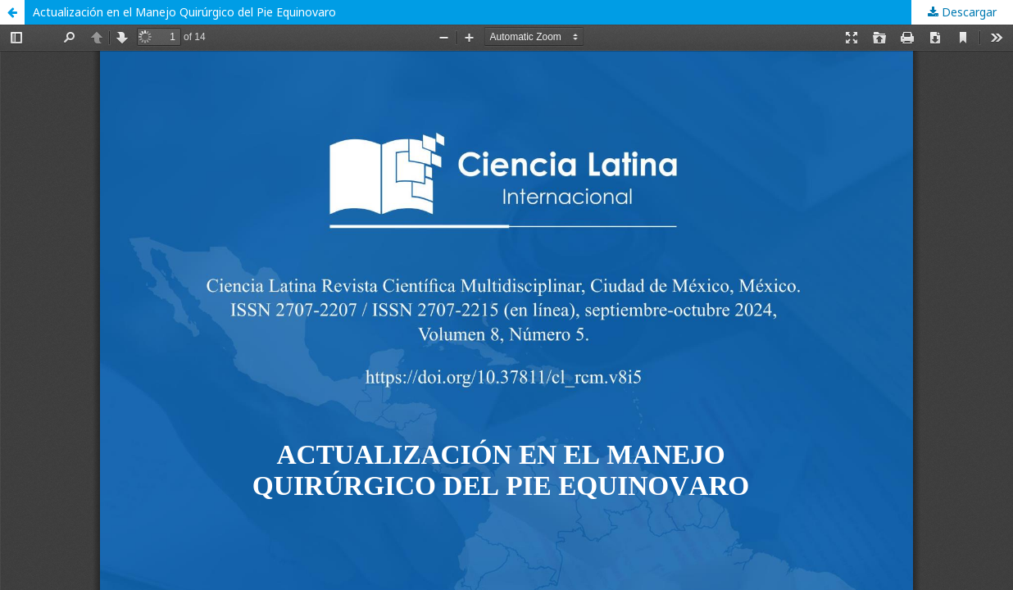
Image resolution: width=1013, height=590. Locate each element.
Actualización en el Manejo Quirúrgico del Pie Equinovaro (184, 12)
